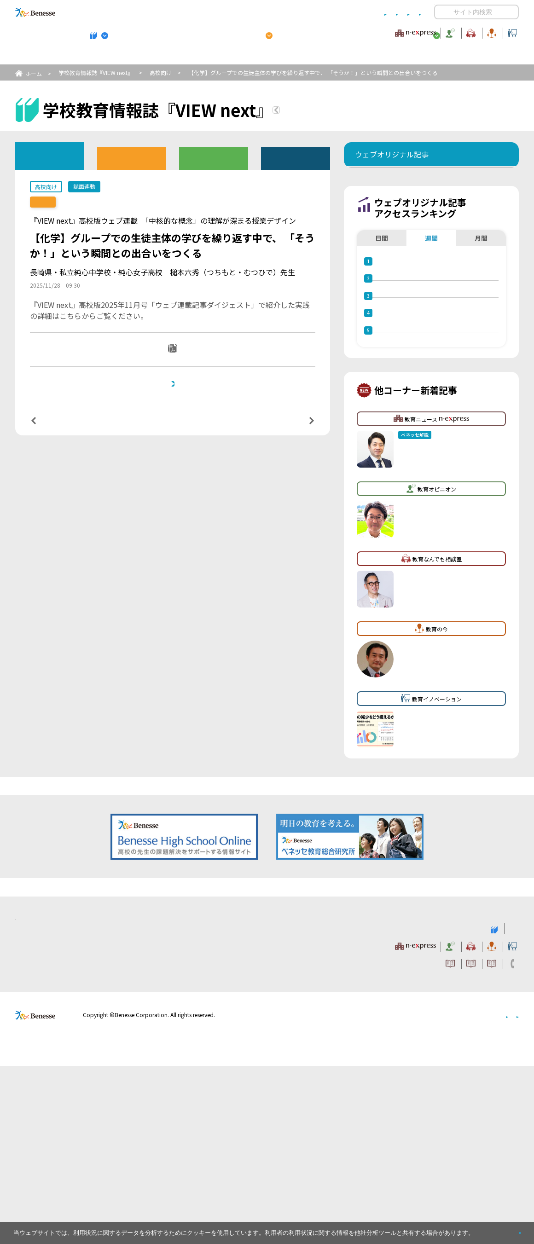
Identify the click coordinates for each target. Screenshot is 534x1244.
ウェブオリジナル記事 (49, 155)
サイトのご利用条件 (188, 12)
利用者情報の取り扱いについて (330, 12)
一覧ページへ (173, 468)
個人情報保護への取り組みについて (439, 1193)
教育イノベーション (490, 31)
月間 (481, 294)
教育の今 (427, 31)
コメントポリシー (252, 12)
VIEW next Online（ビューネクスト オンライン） (52, 1106)
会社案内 (508, 1193)
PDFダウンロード (179, 360)
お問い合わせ (403, 12)
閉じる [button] (505, 1229)
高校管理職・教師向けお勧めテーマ (262, 55)
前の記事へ (57, 467)
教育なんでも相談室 (365, 31)
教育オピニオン (292, 31)
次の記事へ (288, 467)
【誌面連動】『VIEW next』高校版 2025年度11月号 (111, 202)
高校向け (161, 72)
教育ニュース (209, 31)
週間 (431, 294)
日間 (381, 294)
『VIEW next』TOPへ (331, 111)
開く (441, 12)
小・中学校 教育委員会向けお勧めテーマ (429, 55)
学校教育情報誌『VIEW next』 (100, 55)
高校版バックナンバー (131, 158)
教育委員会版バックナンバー (213, 158)
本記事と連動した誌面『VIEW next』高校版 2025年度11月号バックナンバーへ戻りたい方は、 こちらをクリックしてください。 (176, 414)
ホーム (33, 73)
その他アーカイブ (296, 158)
